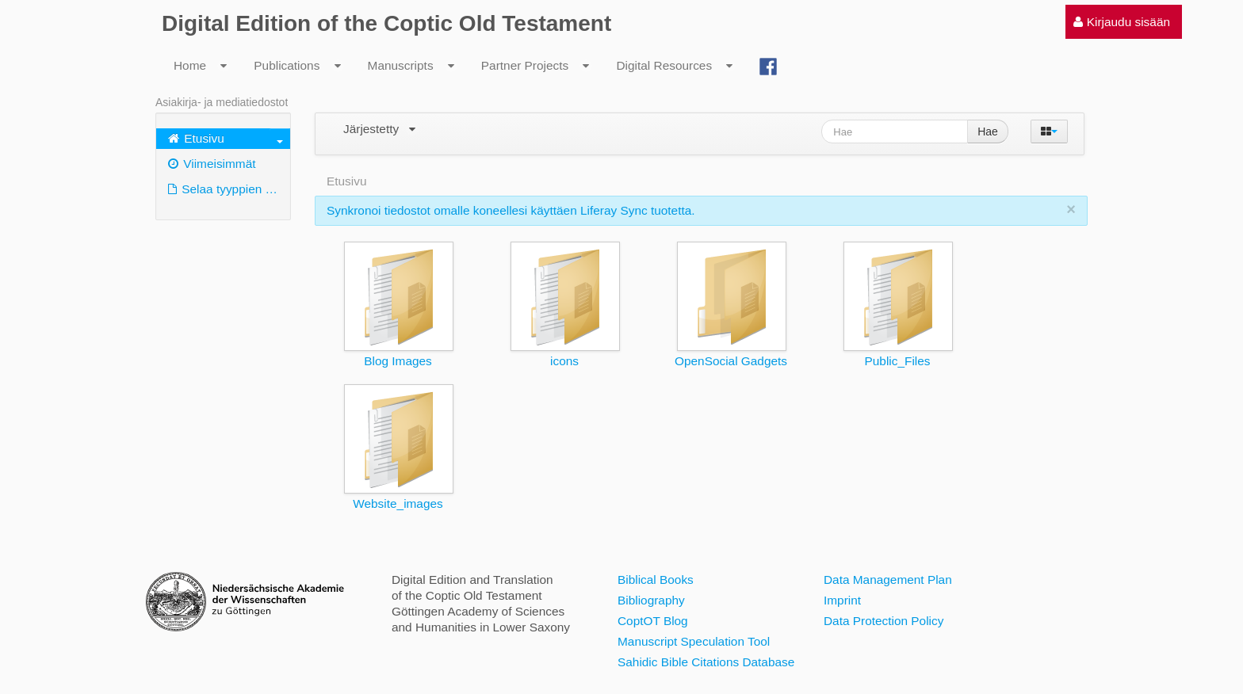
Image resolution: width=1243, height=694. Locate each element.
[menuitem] (1121, 22)
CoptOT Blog (653, 620)
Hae (987, 131)
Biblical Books (656, 579)
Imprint (842, 600)
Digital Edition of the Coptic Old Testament (386, 23)
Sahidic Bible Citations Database (706, 662)
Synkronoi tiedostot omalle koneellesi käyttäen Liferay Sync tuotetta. (511, 210)
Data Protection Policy (883, 620)
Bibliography (651, 600)
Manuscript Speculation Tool (694, 641)
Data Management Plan (888, 579)
